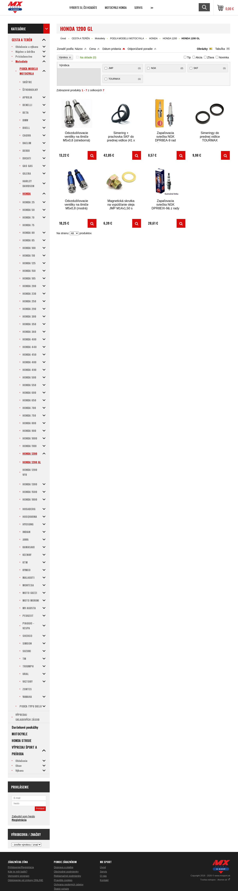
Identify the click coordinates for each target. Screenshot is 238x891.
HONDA (153, 38)
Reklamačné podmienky (67, 875)
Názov (79, 48)
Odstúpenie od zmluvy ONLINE (25, 880)
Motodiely (100, 38)
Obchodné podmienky (66, 871)
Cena (92, 48)
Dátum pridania (111, 48)
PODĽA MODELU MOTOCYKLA (127, 38)
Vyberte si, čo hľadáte (83, 7)
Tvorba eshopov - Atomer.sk (215, 880)
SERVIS (138, 7)
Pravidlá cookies (63, 880)
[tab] (79, 65)
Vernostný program (18, 875)
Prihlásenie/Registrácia (21, 867)
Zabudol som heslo (23, 816)
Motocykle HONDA (116, 7)
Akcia (199, 57)
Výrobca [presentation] (64, 65)
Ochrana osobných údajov (68, 884)
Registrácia (19, 819)
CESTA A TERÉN (81, 38)
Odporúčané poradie (140, 48)
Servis (103, 871)
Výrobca (65, 57)
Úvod (63, 38)
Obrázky (202, 48)
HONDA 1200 (170, 38)
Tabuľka (220, 48)
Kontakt (104, 880)
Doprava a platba (63, 867)
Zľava (210, 57)
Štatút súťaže (61, 888)
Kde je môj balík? (17, 871)
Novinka (224, 57)
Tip (189, 57)
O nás (103, 875)
